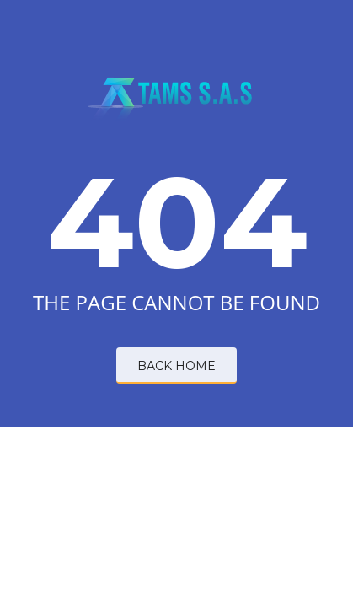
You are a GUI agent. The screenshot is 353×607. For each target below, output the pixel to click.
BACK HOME (176, 365)
